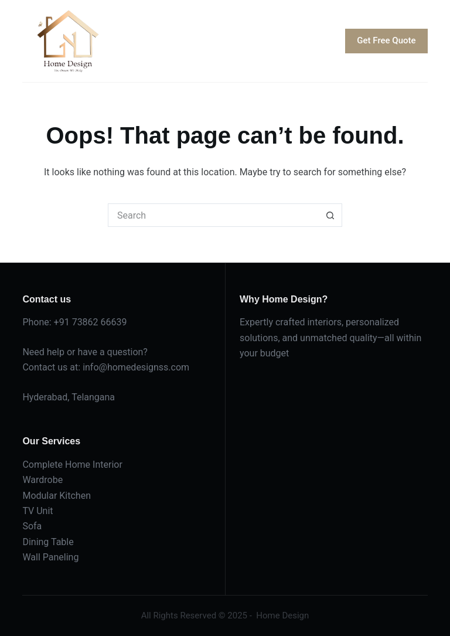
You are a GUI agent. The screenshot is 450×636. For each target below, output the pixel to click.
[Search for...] (213, 215)
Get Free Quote (386, 40)
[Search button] (330, 215)
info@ (95, 367)
